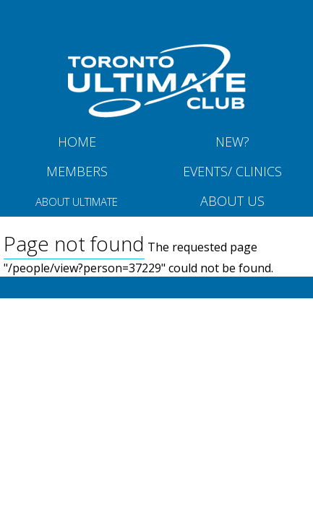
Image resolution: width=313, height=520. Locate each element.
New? (232, 141)
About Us (232, 200)
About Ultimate (76, 201)
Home (77, 141)
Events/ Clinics (232, 171)
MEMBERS (77, 171)
